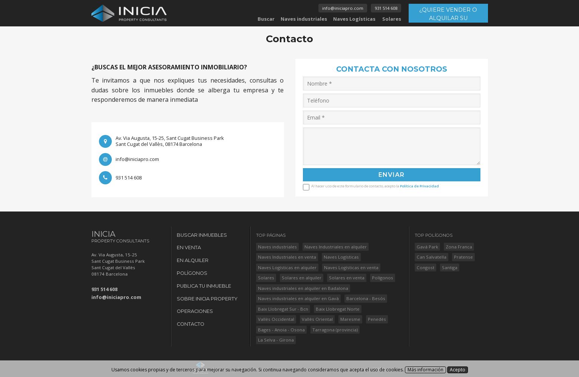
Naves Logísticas (354, 18)
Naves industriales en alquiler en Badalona (303, 288)
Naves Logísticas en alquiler (287, 267)
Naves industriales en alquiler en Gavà (298, 298)
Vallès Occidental (276, 319)
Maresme (350, 319)
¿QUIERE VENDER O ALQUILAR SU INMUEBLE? (448, 14)
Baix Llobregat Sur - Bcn (283, 309)
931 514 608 (386, 8)
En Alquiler (192, 260)
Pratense (463, 257)
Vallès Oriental (317, 319)
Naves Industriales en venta (287, 257)
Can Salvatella (431, 257)
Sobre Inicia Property (207, 299)
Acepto (457, 369)
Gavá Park (427, 247)
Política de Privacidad (419, 186)
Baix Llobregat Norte (338, 309)
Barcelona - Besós (365, 298)
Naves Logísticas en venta (351, 267)
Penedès (377, 319)
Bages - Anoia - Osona (281, 330)
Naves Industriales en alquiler (335, 247)
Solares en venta (346, 277)
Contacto (190, 324)
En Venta (189, 247)
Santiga (449, 267)
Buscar (266, 18)
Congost (425, 267)
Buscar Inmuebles (202, 235)
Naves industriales (304, 18)
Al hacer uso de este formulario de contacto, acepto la (375, 186)
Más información (425, 369)
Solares (391, 18)
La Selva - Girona (276, 340)
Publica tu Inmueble (204, 286)
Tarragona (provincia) (335, 330)
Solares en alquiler (301, 277)
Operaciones (195, 311)
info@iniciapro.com (342, 8)
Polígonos (192, 273)
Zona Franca (459, 247)
